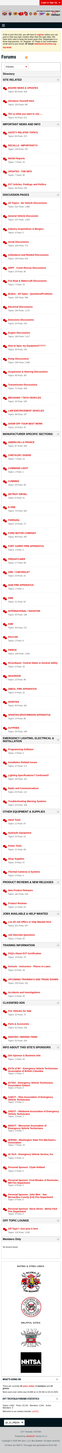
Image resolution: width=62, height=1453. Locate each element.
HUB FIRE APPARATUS (21, 585)
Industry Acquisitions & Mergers (26, 229)
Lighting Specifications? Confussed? (28, 775)
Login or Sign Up (50, 2)
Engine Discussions (19, 332)
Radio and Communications (23, 788)
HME (10, 598)
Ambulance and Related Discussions (28, 255)
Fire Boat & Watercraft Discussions (27, 281)
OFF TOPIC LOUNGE (16, 1220)
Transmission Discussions (22, 384)
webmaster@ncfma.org (45, 44)
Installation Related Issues (22, 762)
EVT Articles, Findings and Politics (27, 184)
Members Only (12, 1239)
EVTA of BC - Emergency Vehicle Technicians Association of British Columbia (33, 1069)
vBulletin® (30, 1436)
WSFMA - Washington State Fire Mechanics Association (32, 1141)
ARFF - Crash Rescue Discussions (27, 268)
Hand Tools (14, 820)
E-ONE (11, 507)
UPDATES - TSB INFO (20, 171)
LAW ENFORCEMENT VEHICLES (26, 410)
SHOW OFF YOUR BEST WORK (25, 423)
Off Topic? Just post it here (23, 1228)
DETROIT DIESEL (17, 494)
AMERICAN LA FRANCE (21, 442)
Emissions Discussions (21, 319)
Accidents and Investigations (24, 992)
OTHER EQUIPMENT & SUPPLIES (24, 811)
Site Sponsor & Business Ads (24, 1055)
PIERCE (12, 650)
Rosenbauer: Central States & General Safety (33, 663)
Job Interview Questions (21, 935)
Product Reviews (17, 903)
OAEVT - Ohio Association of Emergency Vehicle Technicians (30, 1098)
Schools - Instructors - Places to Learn (29, 966)
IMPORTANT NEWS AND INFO (22, 124)
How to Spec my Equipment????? (27, 345)
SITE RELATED (12, 79)
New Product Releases (20, 890)
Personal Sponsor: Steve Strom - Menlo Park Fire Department (32, 1210)
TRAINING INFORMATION (19, 945)
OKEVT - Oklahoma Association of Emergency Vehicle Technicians (33, 1112)
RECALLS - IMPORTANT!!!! (23, 145)
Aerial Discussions (18, 242)
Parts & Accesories (18, 1024)
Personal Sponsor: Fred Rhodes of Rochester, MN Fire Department (33, 1181)
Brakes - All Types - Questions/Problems (30, 294)
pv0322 (35, 1411)
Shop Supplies (16, 858)
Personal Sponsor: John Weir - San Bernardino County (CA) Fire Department (30, 1195)
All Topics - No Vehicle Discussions (27, 203)
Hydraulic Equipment (19, 833)
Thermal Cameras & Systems (24, 871)
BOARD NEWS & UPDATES (23, 88)
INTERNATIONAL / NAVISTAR (24, 611)
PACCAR (13, 637)
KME (10, 624)
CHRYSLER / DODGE (19, 455)
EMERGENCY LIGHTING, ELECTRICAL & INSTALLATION (28, 740)
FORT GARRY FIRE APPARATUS (26, 546)
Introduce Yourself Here (21, 101)
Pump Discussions (18, 358)
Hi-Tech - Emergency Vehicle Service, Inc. (31, 1154)
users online (28, 1386)
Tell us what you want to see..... (25, 114)
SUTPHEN (13, 727)
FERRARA (13, 520)
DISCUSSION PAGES (16, 194)
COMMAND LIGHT (18, 468)
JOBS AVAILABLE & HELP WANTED (25, 913)
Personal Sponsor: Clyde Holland (26, 1167)
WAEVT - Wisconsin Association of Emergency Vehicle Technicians (27, 1127)
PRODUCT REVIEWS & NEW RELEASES (28, 882)
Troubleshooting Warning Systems (27, 801)
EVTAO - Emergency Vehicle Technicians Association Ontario (30, 1084)
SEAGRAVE (14, 676)
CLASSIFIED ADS (14, 1002)
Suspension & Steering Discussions (28, 371)
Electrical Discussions (20, 306)
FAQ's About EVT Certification (24, 953)
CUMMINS (13, 481)
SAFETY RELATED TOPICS (23, 132)
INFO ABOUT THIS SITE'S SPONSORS (27, 1047)
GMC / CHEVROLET (19, 572)
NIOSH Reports (16, 158)
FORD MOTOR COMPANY (22, 533)
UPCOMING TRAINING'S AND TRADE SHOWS (33, 979)
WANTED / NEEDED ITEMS (22, 1037)
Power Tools (15, 845)
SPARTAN (13, 702)
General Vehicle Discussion (23, 216)
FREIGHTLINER (16, 559)
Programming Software (21, 749)
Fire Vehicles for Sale (19, 1011)
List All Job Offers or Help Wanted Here (29, 922)
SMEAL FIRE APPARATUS (22, 689)
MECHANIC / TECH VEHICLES (24, 397)
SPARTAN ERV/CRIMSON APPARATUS (29, 715)
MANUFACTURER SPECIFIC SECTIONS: (28, 434)
